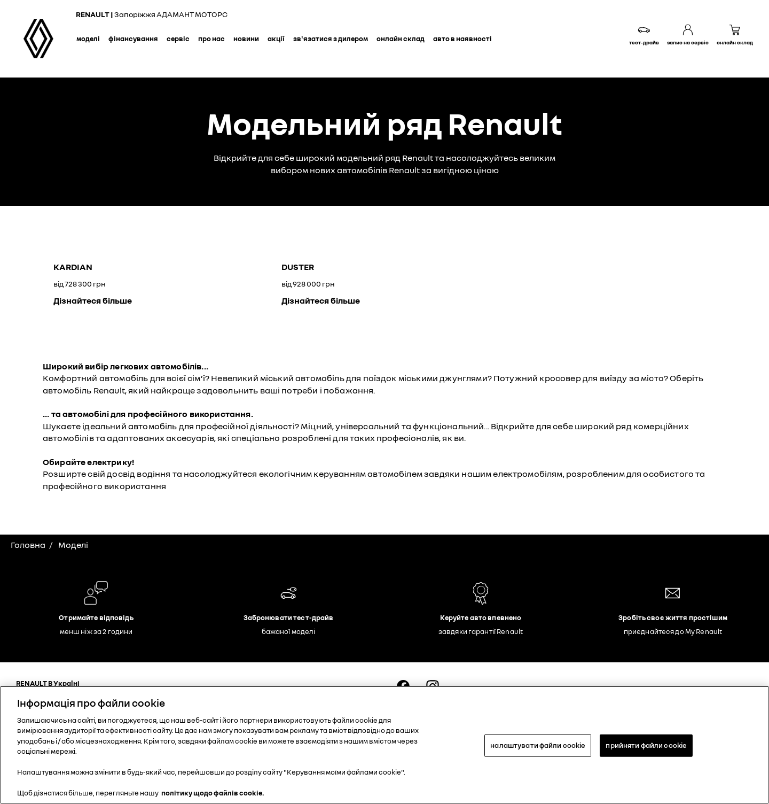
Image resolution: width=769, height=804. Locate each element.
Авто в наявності (462, 38)
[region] (384, 745)
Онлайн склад (400, 38)
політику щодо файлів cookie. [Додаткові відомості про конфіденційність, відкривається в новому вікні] (212, 792)
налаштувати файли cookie (537, 745)
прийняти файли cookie (646, 745)
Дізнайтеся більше (92, 300)
